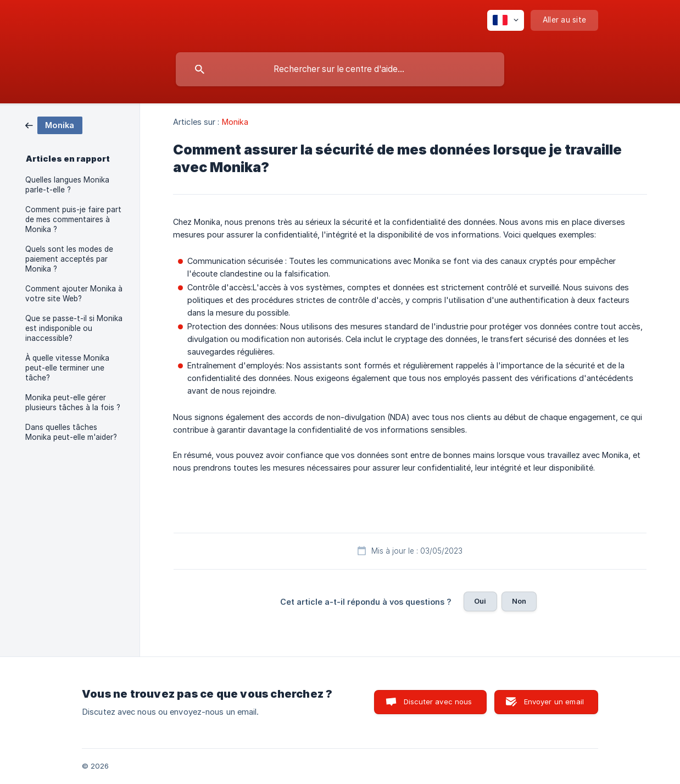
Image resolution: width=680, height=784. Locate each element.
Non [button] (519, 601)
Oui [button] (480, 601)
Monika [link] (235, 121)
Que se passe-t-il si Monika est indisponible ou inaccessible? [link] (73, 328)
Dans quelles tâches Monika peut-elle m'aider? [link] (71, 432)
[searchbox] (340, 69)
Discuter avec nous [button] (438, 701)
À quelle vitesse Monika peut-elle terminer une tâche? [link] (67, 368)
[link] (53, 124)
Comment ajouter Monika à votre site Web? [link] (73, 293)
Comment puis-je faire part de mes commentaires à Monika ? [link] (73, 219)
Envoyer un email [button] (554, 701)
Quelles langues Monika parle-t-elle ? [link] (67, 184)
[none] (505, 20)
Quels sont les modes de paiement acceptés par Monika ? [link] (69, 259)
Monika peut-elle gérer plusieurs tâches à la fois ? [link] (72, 402)
